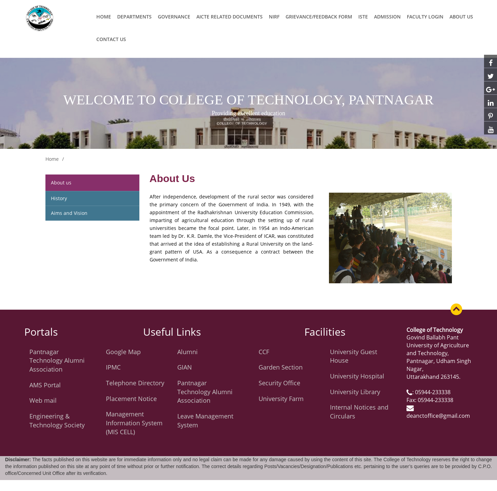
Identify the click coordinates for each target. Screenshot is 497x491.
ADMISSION (387, 16)
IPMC (113, 367)
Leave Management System (205, 420)
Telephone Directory (135, 383)
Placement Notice (131, 399)
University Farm (281, 399)
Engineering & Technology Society (57, 420)
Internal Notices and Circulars (359, 411)
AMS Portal (45, 385)
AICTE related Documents (229, 16)
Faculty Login (425, 16)
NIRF (274, 16)
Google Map (123, 352)
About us (61, 182)
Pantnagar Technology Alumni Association (57, 360)
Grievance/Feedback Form (319, 16)
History (59, 198)
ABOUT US (461, 16)
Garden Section (281, 367)
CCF (264, 352)
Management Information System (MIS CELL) (134, 423)
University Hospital (357, 376)
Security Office (279, 383)
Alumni (187, 352)
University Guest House (353, 356)
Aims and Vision (69, 213)
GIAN (184, 367)
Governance (174, 16)
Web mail (43, 400)
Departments (134, 16)
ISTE (363, 16)
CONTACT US (111, 39)
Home (103, 16)
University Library (355, 392)
